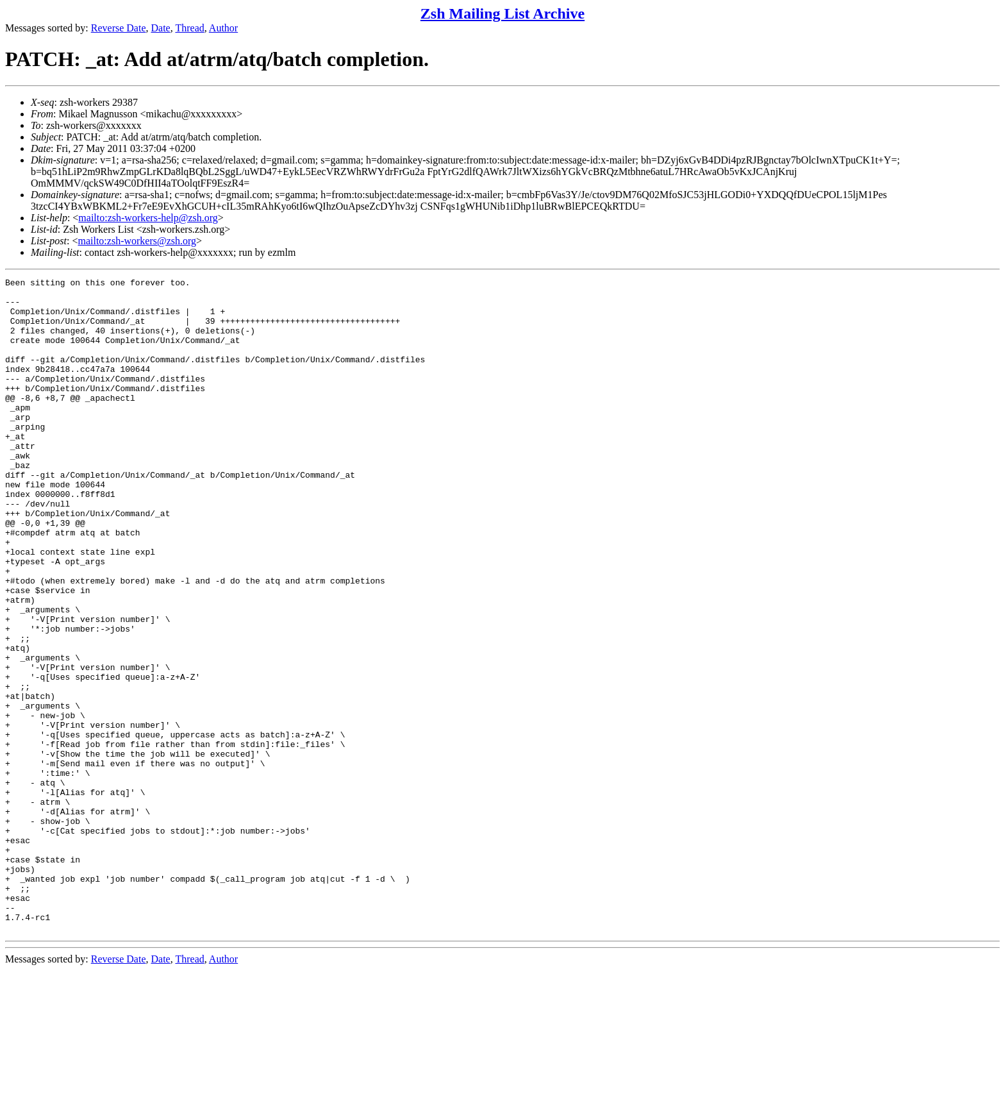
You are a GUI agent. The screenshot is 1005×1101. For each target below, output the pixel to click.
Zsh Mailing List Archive (502, 13)
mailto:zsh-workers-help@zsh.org (148, 217)
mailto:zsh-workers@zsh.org (137, 240)
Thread (189, 27)
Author (223, 27)
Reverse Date (118, 27)
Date (160, 27)
